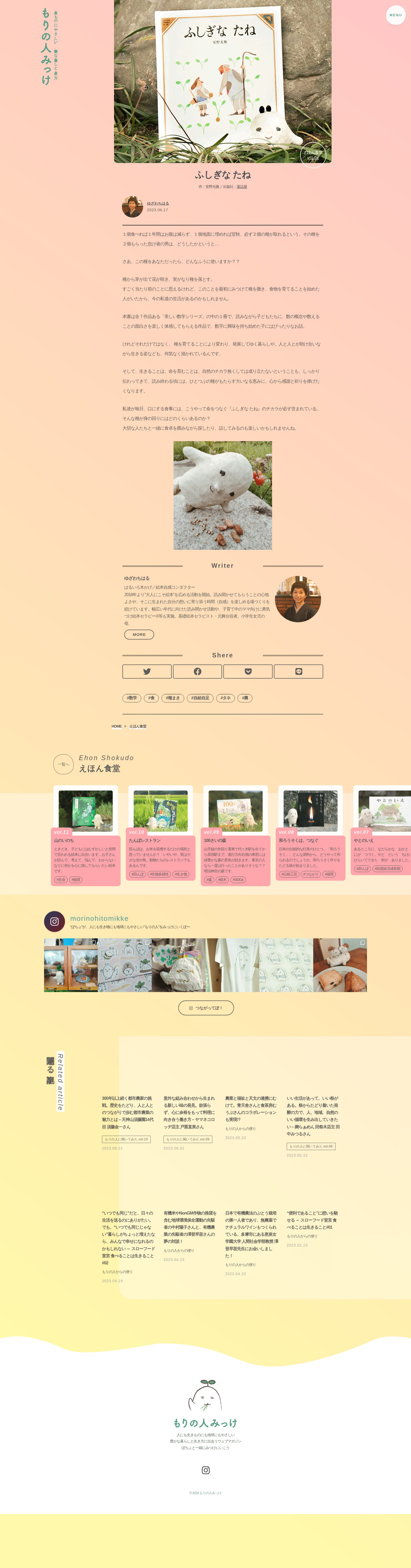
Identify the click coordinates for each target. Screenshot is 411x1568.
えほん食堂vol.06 (313, 155)
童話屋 (242, 187)
